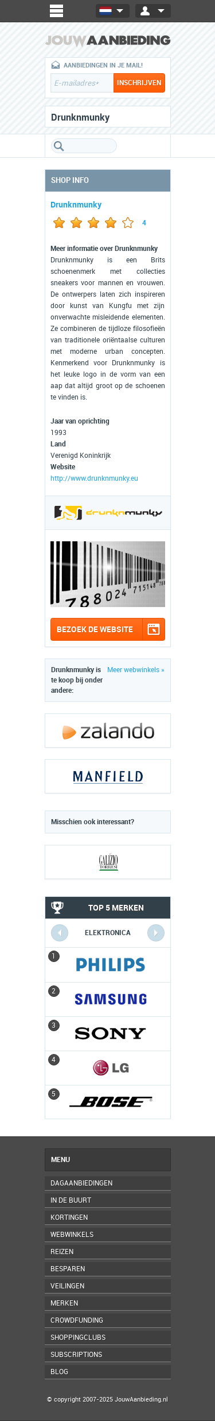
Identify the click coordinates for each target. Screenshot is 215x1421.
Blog (59, 1372)
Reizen (61, 1252)
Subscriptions (76, 1355)
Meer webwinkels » (136, 670)
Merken (64, 1303)
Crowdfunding (76, 1320)
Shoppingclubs (77, 1338)
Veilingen (67, 1286)
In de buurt (70, 1200)
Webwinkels (71, 1235)
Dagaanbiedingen (81, 1183)
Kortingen (69, 1218)
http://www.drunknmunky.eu (94, 478)
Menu (60, 1160)
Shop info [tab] (70, 180)
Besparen (67, 1269)
